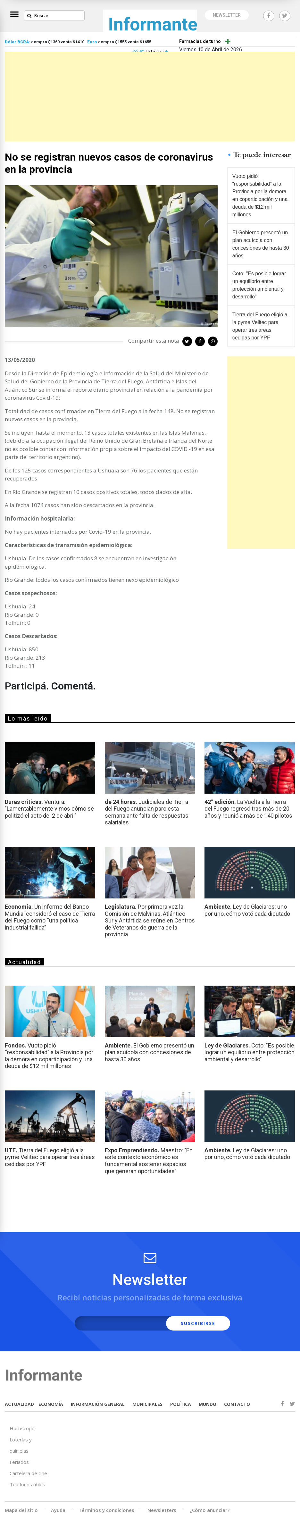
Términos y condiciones (106, 1510)
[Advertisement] (150, 96)
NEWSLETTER (227, 15)
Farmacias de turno (200, 41)
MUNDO (207, 1404)
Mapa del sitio (21, 1510)
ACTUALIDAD (19, 1404)
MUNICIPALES (147, 1404)
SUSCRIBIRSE (198, 1323)
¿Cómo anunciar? (209, 1510)
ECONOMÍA (50, 1404)
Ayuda (58, 1510)
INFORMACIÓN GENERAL (98, 1404)
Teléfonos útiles (27, 1484)
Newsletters (161, 1510)
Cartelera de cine (28, 1473)
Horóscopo (22, 1428)
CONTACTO (237, 1404)
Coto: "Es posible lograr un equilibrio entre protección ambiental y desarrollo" (259, 285)
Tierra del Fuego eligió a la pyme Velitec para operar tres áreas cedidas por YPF (260, 326)
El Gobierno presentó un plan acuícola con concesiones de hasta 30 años (260, 244)
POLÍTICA (180, 1404)
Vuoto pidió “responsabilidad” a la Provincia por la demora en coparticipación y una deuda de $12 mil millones (260, 195)
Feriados (19, 1462)
